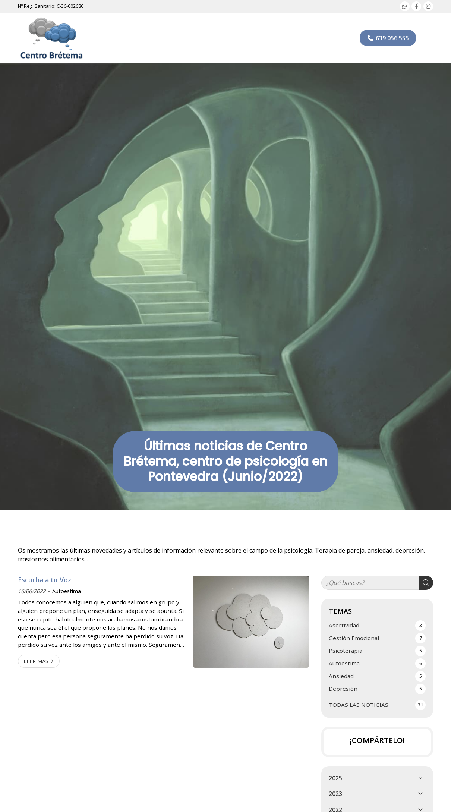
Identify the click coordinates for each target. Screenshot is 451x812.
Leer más (35, 661)
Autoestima (66, 591)
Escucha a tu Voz (44, 580)
